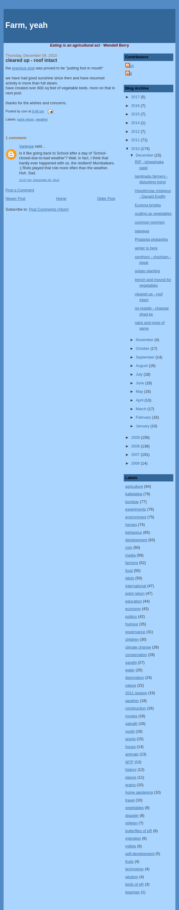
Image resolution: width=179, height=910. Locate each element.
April (140, 400)
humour (131, 624)
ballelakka (133, 494)
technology (134, 869)
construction (135, 708)
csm (130, 65)
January (143, 426)
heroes (131, 524)
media (130, 555)
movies (131, 716)
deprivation (134, 677)
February (144, 417)
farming (131, 562)
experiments (135, 509)
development (136, 540)
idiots (129, 578)
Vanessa (26, 146)
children (132, 639)
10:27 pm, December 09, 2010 (39, 180)
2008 (136, 446)
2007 (136, 454)
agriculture (134, 486)
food (129, 570)
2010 (136, 148)
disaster (132, 815)
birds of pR (134, 884)
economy (133, 608)
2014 (136, 123)
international (135, 586)
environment (135, 517)
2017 (136, 97)
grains (130, 785)
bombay (132, 501)
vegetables (134, 807)
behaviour (133, 532)
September (146, 357)
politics (131, 616)
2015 (136, 114)
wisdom (131, 877)
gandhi (131, 662)
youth (130, 731)
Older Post (106, 198)
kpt (129, 73)
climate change (138, 647)
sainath (131, 723)
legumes (132, 892)
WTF (129, 762)
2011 (136, 140)
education (133, 601)
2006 (136, 463)
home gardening (139, 792)
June (140, 383)
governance (135, 632)
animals (131, 754)
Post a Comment (20, 190)
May (140, 391)
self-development (139, 853)
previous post (23, 68)
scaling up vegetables (153, 213)
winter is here (146, 248)
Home (61, 198)
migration (133, 838)
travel (130, 800)
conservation (136, 654)
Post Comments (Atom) (48, 209)
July (140, 374)
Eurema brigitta (148, 205)
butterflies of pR (138, 831)
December (145, 155)
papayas (142, 231)
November (145, 339)
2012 (136, 131)
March (141, 409)
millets (130, 846)
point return (25, 119)
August (142, 365)
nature (130, 685)
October (143, 348)
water (130, 670)
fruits (129, 861)
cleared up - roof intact (31, 60)
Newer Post (16, 198)
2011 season (136, 693)
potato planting (147, 271)
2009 (136, 437)
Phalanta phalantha (151, 239)
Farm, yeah (26, 25)
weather (42, 119)
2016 (136, 105)
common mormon (150, 222)
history (131, 769)
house (130, 746)
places (130, 777)
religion (131, 823)
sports (130, 739)
